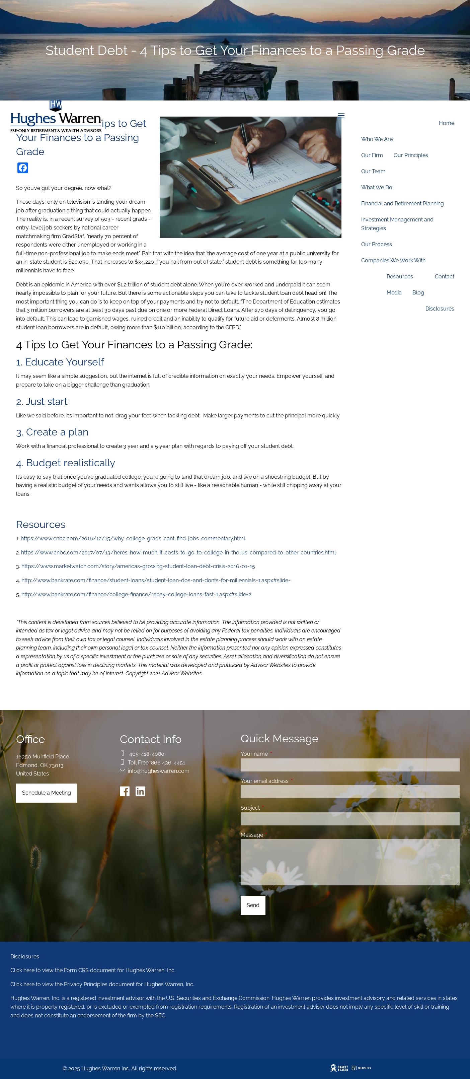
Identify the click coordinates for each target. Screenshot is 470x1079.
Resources (400, 276)
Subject (276, 808)
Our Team (373, 171)
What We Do (376, 187)
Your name (280, 754)
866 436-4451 (168, 762)
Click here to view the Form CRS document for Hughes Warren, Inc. (92, 970)
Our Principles (411, 155)
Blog (418, 292)
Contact (444, 276)
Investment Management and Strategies (397, 223)
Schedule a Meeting (46, 793)
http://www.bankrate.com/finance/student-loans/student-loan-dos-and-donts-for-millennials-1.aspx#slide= (156, 580)
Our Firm (372, 155)
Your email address (290, 781)
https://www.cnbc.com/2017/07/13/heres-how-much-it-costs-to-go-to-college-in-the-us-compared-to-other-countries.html (178, 552)
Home (446, 123)
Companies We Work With (393, 260)
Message (278, 835)
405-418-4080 (146, 754)
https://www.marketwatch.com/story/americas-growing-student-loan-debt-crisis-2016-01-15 (138, 566)
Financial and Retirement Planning (402, 203)
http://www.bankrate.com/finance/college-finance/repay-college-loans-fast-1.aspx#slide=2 (136, 594)
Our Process (376, 244)
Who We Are (377, 139)
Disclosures (439, 309)
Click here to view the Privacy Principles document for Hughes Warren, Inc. (102, 984)
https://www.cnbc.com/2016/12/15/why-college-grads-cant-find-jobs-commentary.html (133, 538)
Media (394, 292)
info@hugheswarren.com (158, 771)
